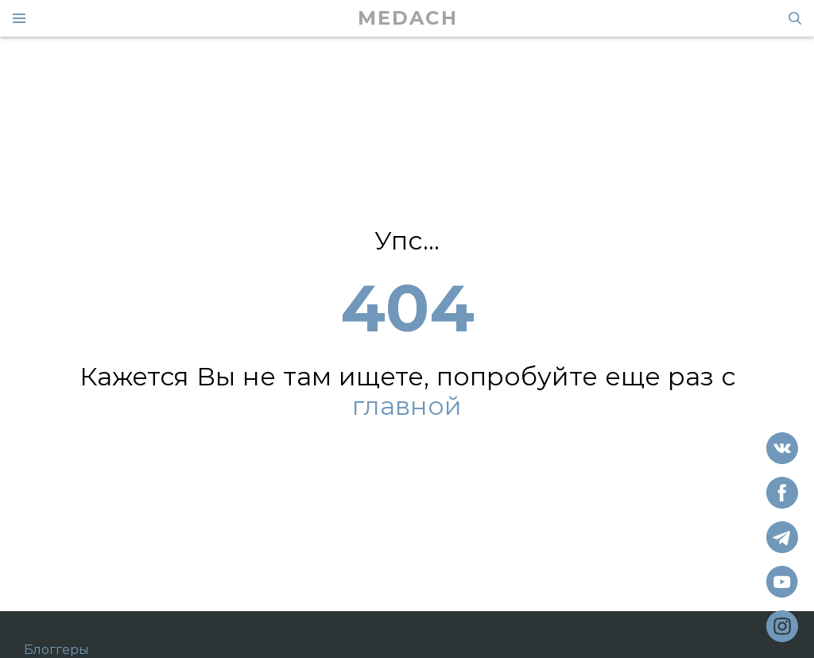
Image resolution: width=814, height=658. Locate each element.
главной (407, 406)
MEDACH (408, 18)
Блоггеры (56, 650)
